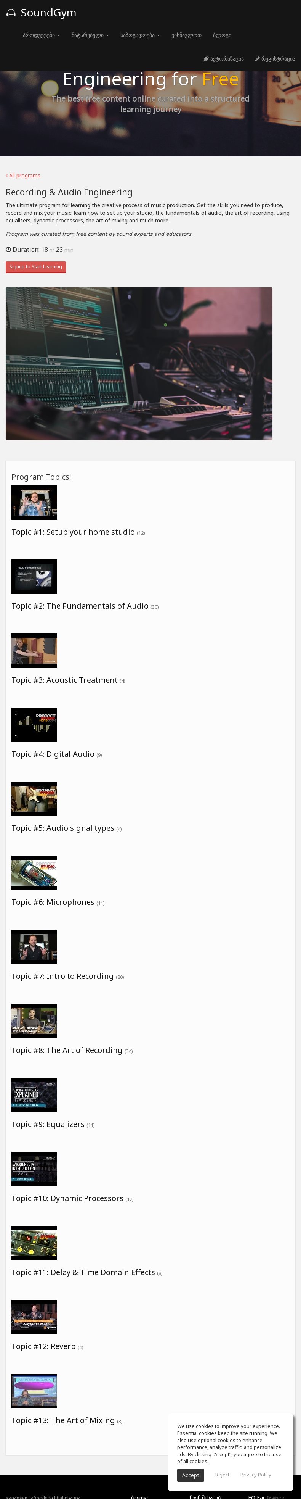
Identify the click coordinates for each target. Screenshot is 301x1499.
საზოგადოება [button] (140, 35)
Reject (222, 1474)
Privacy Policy (255, 1474)
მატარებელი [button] (90, 35)
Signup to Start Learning (36, 266)
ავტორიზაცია (223, 58)
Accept (190, 1475)
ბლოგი (222, 35)
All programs (23, 175)
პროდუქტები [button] (41, 35)
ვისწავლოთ (186, 35)
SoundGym (41, 12)
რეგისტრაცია (275, 58)
